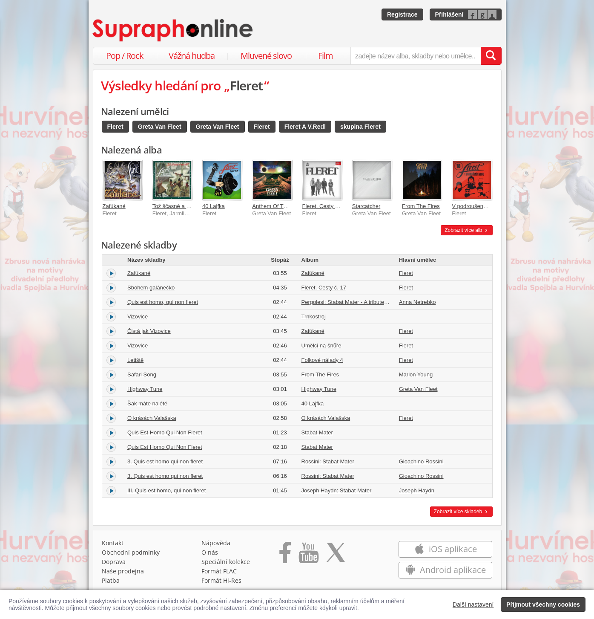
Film (325, 55)
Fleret (115, 126)
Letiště (135, 360)
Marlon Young (416, 374)
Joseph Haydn (416, 490)
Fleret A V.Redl (305, 126)
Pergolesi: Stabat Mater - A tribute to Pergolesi (358, 302)
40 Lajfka (213, 206)
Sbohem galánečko (151, 287)
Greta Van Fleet (159, 126)
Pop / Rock (124, 55)
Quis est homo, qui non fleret (162, 302)
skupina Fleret (360, 126)
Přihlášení (449, 14)
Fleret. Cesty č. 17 (324, 206)
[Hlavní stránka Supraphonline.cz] (173, 30)
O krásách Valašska (151, 418)
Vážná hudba (192, 55)
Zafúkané (114, 206)
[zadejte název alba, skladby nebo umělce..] (415, 56)
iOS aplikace (445, 549)
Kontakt (112, 543)
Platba (111, 580)
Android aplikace (445, 570)
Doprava (114, 562)
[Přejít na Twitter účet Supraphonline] (335, 555)
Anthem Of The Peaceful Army (289, 206)
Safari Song (141, 374)
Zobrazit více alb (466, 230)
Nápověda (215, 543)
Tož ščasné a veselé (177, 206)
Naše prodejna (123, 571)
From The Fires (421, 206)
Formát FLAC (219, 571)
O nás (209, 552)
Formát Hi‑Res (221, 580)
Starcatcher (366, 206)
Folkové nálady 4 (322, 360)
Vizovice (137, 316)
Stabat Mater (317, 432)
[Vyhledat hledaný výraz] (491, 56)
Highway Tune (144, 389)
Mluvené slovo (266, 55)
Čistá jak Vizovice (149, 331)
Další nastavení (473, 604)
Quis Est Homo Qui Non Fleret (164, 432)
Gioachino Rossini (421, 461)
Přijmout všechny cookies (543, 604)
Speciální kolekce (225, 562)
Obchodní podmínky (131, 552)
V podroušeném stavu (478, 206)
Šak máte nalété (147, 403)
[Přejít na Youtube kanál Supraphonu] (308, 555)
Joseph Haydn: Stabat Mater (336, 490)
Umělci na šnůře (321, 345)
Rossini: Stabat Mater (327, 461)
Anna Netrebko (417, 302)
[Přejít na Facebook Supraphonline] (285, 555)
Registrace (402, 14)
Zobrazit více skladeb (461, 512)
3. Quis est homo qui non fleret (165, 461)
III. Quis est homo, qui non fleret (166, 490)
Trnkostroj (313, 316)
